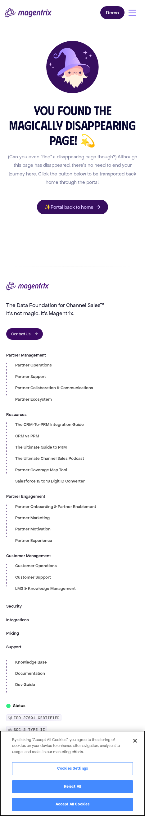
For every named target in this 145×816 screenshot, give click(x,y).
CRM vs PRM (27, 436)
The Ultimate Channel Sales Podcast (49, 458)
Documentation (30, 673)
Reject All (72, 786)
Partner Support (30, 377)
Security (14, 606)
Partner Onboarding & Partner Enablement (55, 507)
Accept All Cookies (72, 804)
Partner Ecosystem (33, 399)
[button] (132, 13)
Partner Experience (33, 541)
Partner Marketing (32, 518)
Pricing (12, 633)
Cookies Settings (72, 768)
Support (13, 647)
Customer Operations (36, 566)
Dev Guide (25, 685)
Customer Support (33, 577)
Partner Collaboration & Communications (54, 388)
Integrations (17, 619)
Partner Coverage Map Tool (41, 470)
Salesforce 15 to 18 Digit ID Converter (50, 481)
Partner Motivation (33, 529)
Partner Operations (33, 365)
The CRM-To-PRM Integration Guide (49, 424)
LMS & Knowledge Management (45, 588)
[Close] (135, 741)
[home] (28, 13)
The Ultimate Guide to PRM (41, 447)
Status (19, 706)
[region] (72, 773)
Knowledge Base (31, 662)
